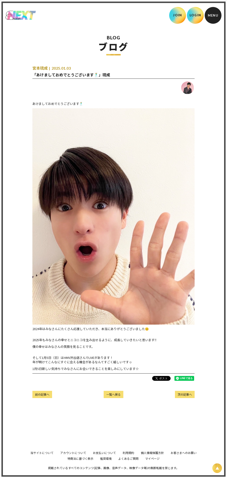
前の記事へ (42, 394)
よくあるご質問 (128, 465)
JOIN (177, 15)
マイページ (152, 465)
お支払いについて (104, 459)
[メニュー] (213, 15)
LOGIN (195, 15)
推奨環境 (106, 465)
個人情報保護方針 (152, 459)
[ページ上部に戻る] (217, 468)
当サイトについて (42, 459)
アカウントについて (73, 459)
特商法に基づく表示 (80, 465)
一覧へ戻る (113, 394)
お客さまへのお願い (184, 459)
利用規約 (128, 459)
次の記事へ (185, 394)
